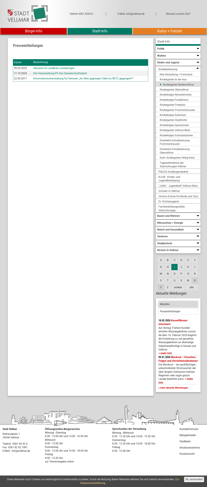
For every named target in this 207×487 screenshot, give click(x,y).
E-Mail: (6, 450)
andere (178, 287)
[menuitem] (178, 42)
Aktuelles (165, 304)
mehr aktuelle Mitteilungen (174, 387)
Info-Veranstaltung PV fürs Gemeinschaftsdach (60, 73)
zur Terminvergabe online (59, 461)
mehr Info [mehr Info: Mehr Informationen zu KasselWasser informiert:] (166, 353)
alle (192, 287)
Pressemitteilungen (170, 311)
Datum (18, 62)
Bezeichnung (40, 62)
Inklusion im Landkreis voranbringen (54, 68)
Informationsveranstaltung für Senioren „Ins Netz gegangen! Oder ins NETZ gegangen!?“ (83, 78)
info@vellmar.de (21, 450)
